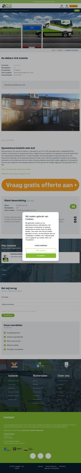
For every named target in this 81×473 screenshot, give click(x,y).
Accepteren (41, 255)
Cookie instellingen (41, 245)
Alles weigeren (41, 250)
